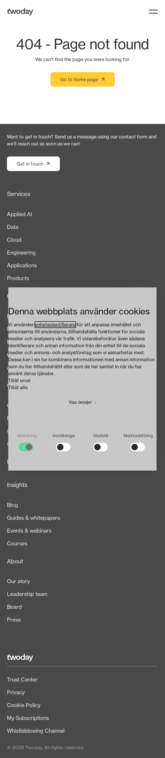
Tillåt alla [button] (18, 387)
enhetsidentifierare (55, 325)
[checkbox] (26, 442)
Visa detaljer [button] (82, 402)
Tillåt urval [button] (19, 380)
